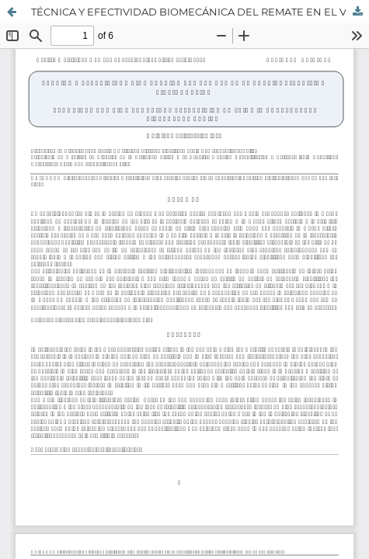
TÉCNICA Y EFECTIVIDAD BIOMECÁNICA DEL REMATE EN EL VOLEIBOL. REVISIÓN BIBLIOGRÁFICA (200, 11)
